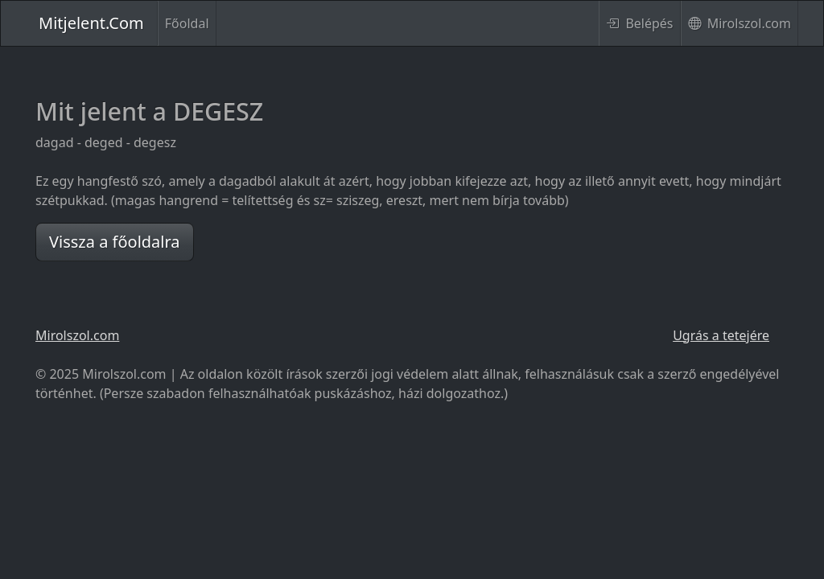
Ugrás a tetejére (721, 335)
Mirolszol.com (740, 23)
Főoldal (187, 23)
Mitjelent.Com (91, 23)
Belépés (639, 23)
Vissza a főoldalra (114, 242)
